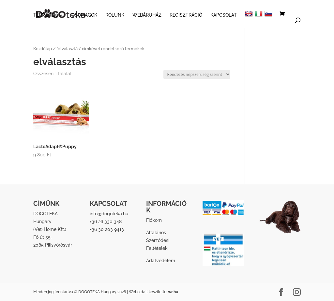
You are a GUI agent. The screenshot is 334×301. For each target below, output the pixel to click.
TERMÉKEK (45, 15)
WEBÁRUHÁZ (146, 15)
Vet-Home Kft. (50, 229)
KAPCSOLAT (223, 15)
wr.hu (173, 292)
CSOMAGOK (84, 15)
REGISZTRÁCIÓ (186, 15)
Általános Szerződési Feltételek (157, 240)
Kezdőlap (42, 48)
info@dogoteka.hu (109, 213)
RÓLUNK (114, 15)
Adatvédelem (160, 260)
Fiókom (154, 220)
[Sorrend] (196, 74)
